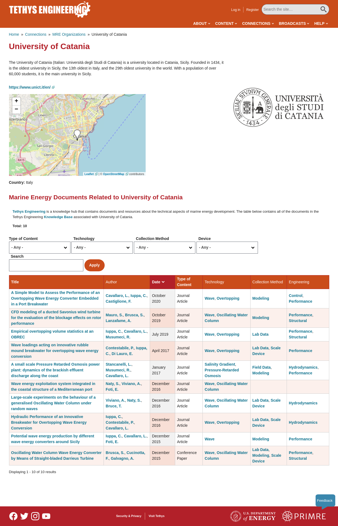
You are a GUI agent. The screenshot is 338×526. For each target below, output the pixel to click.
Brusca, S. (134, 315)
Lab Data (260, 334)
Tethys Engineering (29, 211)
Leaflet (89, 174)
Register (252, 10)
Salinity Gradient (220, 364)
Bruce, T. (114, 406)
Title (15, 282)
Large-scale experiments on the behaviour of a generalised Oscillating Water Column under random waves (53, 403)
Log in (235, 10)
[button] (278, 107)
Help (319, 23)
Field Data (261, 367)
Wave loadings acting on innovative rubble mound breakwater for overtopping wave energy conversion (55, 351)
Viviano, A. (131, 383)
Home (14, 34)
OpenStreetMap (113, 174)
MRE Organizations (69, 34)
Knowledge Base (58, 217)
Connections (256, 23)
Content (224, 23)
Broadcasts (292, 23)
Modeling (260, 298)
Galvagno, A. (122, 458)
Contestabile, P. (120, 348)
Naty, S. (112, 383)
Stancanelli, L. (118, 364)
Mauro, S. (114, 315)
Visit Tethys (156, 516)
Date (158, 282)
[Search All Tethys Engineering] (295, 9)
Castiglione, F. (118, 301)
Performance (300, 301)
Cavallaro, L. (117, 295)
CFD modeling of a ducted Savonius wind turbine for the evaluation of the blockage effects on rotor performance (56, 318)
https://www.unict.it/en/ (30, 87)
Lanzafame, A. (118, 320)
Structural (298, 320)
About (200, 23)
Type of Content (23, 238)
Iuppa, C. (139, 295)
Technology (84, 238)
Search (17, 256)
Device (204, 238)
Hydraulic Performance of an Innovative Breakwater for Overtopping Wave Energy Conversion (49, 422)
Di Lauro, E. (122, 353)
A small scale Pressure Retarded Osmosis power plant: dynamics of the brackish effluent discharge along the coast (55, 370)
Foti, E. (112, 389)
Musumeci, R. (118, 337)
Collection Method (152, 238)
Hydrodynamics (303, 367)
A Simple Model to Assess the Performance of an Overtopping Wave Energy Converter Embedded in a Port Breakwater (55, 298)
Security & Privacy (128, 516)
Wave (209, 298)
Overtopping (228, 298)
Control (295, 295)
